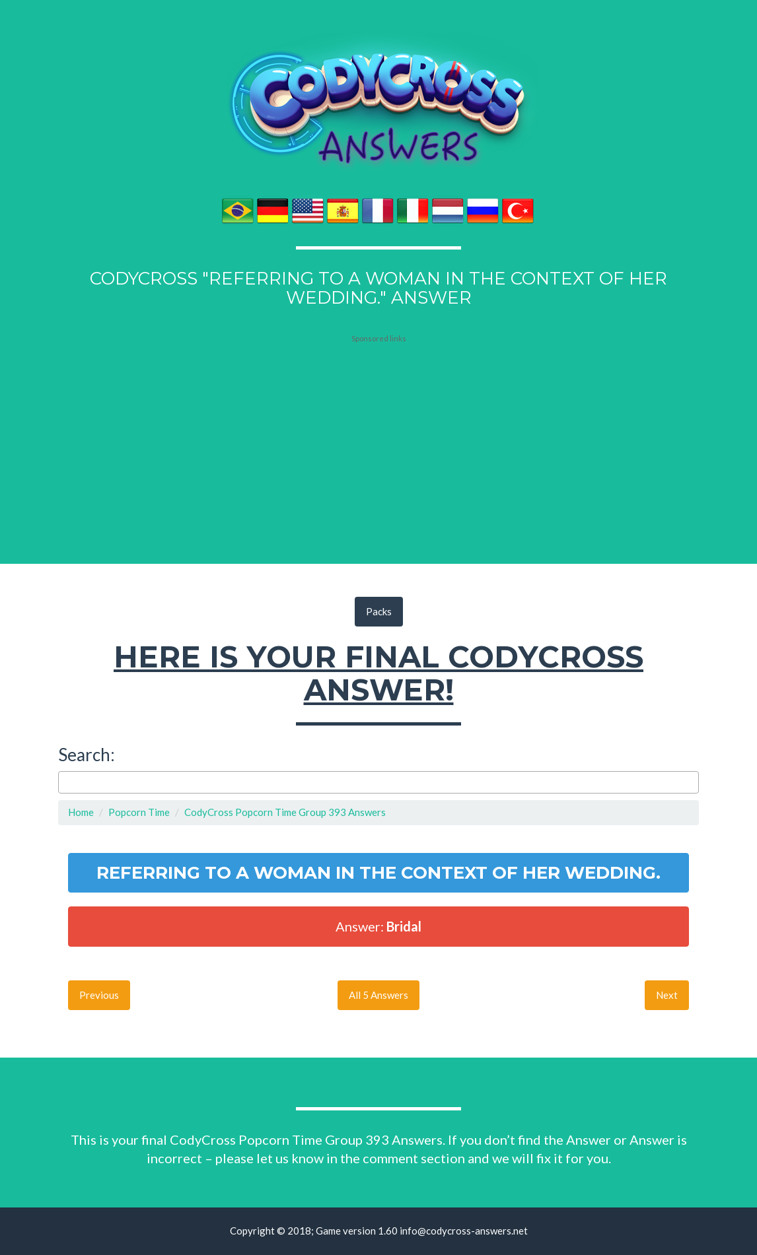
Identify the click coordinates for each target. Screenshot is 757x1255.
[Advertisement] (378, 425)
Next (667, 995)
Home (81, 812)
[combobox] (378, 782)
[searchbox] (65, 782)
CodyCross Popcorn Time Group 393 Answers (285, 812)
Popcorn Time (139, 812)
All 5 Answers (378, 995)
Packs (379, 611)
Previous (99, 995)
